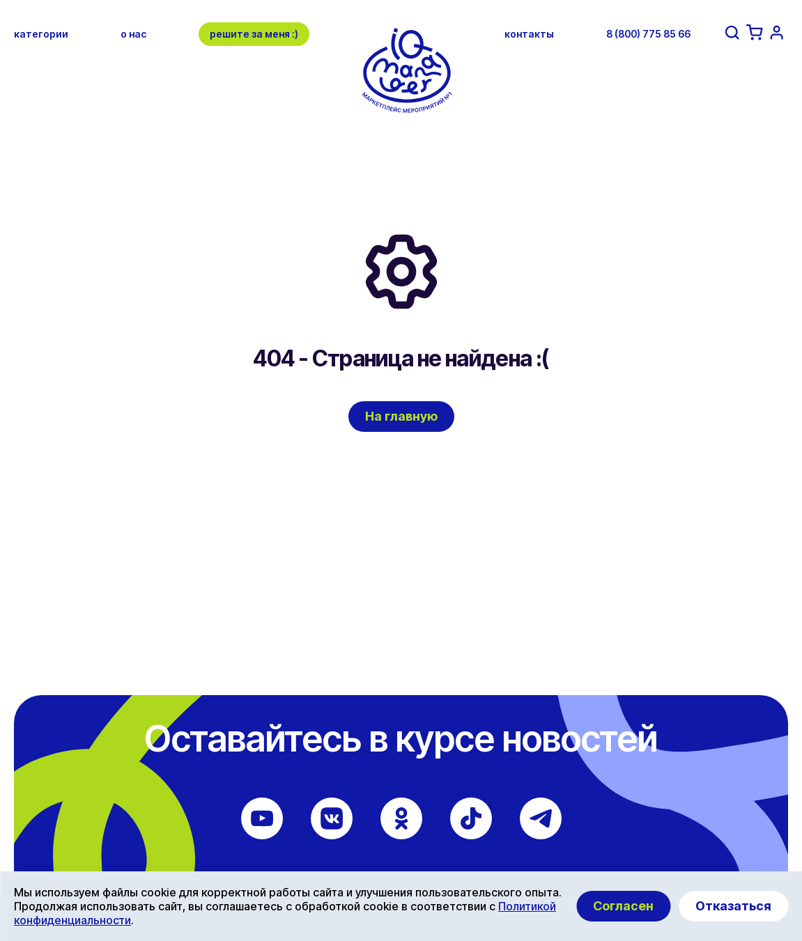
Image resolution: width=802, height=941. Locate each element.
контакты (529, 34)
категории (41, 34)
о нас (133, 34)
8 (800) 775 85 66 (648, 34)
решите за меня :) (254, 34)
